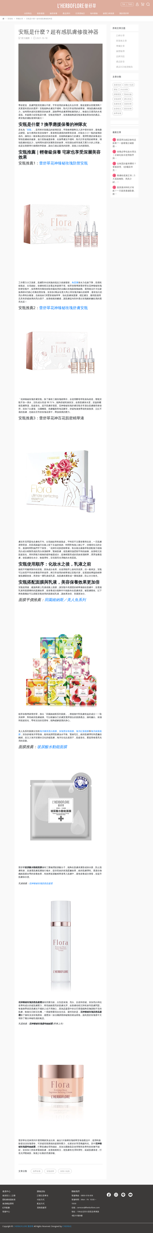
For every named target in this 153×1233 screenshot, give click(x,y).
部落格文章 (121, 40)
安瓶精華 (50, 1171)
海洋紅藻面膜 (82, 731)
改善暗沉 (117, 108)
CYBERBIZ (66, 1226)
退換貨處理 (41, 1207)
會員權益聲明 (8, 1203)
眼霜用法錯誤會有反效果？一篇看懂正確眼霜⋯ (124, 143)
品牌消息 (120, 56)
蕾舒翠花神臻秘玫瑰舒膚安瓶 (63, 307)
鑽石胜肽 (128, 99)
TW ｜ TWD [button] (127, 4)
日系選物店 (80, 13)
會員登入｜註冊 (8, 1195)
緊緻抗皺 (128, 94)
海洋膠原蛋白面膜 (48, 731)
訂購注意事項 (42, 1195)
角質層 (75, 282)
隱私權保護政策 (8, 1199)
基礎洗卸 (117, 84)
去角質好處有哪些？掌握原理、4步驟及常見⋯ (124, 167)
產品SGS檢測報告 (124, 66)
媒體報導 (120, 51)
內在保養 (124, 89)
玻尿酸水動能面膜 (52, 746)
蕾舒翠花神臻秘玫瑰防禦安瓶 (63, 163)
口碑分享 (120, 35)
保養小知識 (65, 1171)
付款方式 (40, 1199)
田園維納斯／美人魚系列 (65, 599)
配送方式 (40, 1203)
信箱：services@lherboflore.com (86, 1207)
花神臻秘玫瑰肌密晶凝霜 (41, 883)
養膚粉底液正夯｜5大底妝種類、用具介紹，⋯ (124, 178)
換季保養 (36, 1171)
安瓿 (29, 129)
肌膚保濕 (117, 103)
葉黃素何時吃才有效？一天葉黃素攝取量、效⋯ (124, 190)
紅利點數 (6, 1207)
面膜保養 (128, 103)
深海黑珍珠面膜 (66, 731)
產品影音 (120, 61)
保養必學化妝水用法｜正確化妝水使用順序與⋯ (124, 155)
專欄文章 (120, 45)
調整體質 (117, 94)
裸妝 (115, 89)
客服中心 (6, 1211)
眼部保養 (128, 108)
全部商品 (28, 13)
